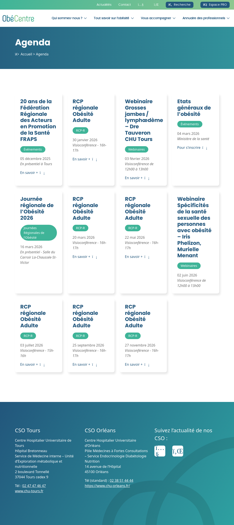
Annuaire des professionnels (204, 18)
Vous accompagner (156, 18)
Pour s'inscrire (192, 147)
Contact (124, 4)
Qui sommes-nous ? (67, 18)
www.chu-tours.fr (29, 491)
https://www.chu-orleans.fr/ (107, 485)
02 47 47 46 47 (34, 485)
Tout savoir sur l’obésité (111, 18)
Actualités (104, 4)
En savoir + (32, 172)
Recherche (180, 4)
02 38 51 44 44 (121, 480)
